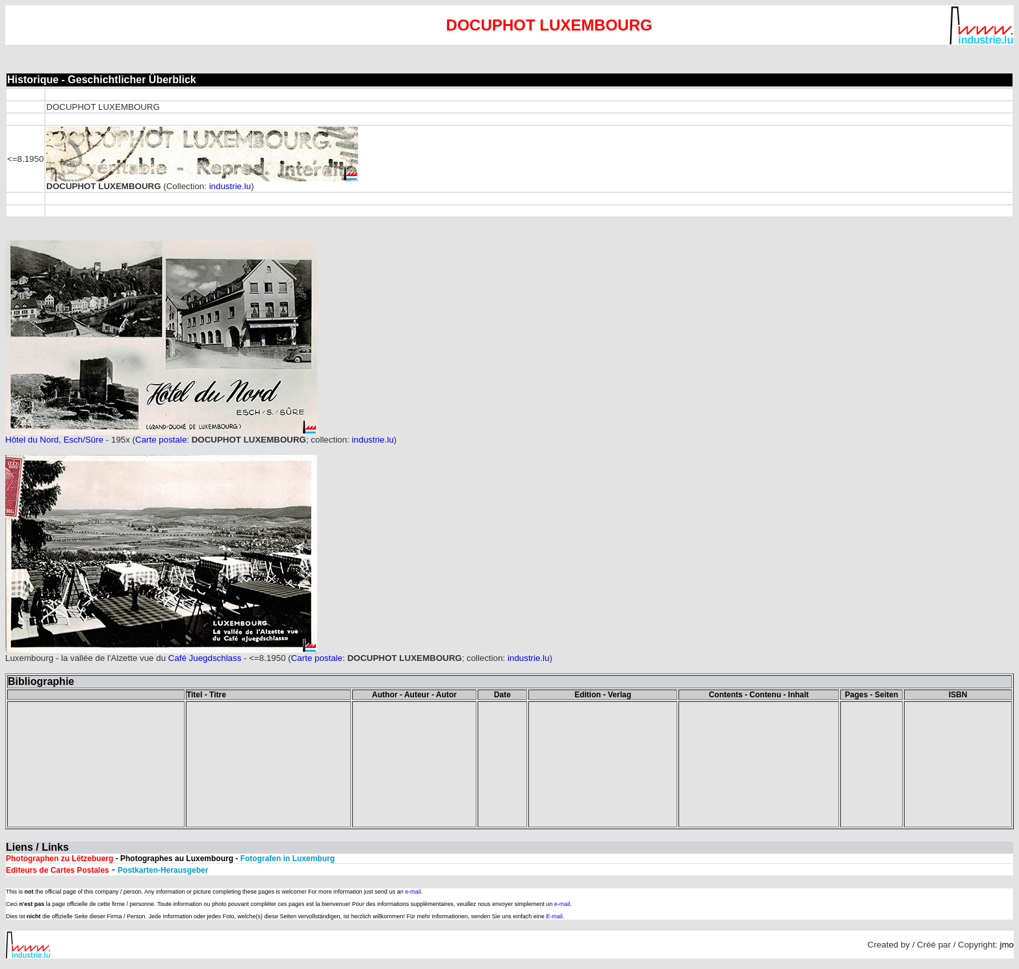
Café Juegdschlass (205, 658)
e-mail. (413, 891)
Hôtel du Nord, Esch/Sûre (54, 440)
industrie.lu (230, 186)
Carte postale (161, 440)
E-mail (554, 916)
